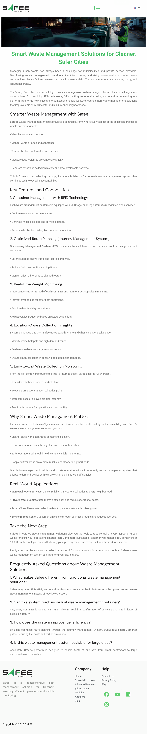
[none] (137, 8)
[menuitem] (137, 8)
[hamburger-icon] (97, 8)
